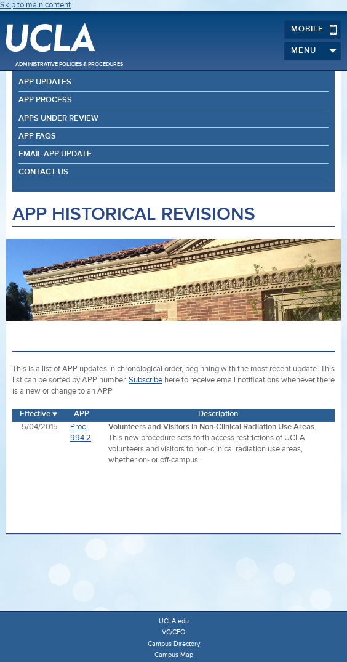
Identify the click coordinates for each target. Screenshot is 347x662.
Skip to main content (35, 5)
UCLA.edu (174, 621)
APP (81, 414)
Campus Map (173, 655)
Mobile (314, 29)
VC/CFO (173, 632)
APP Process (45, 100)
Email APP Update (55, 154)
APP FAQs (37, 136)
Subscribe (145, 380)
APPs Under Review (58, 119)
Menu (314, 51)
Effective (35, 414)
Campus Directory (174, 643)
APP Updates (44, 82)
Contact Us (43, 172)
